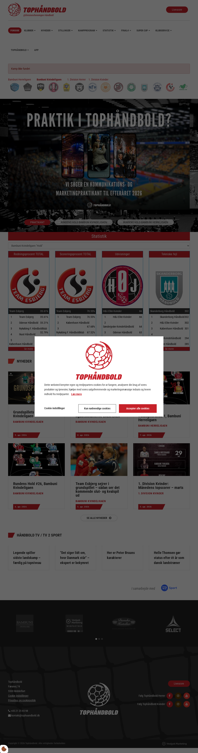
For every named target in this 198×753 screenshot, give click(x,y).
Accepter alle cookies (137, 408)
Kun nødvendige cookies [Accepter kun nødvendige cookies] (97, 408)
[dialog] (99, 376)
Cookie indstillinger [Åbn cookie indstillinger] (54, 408)
